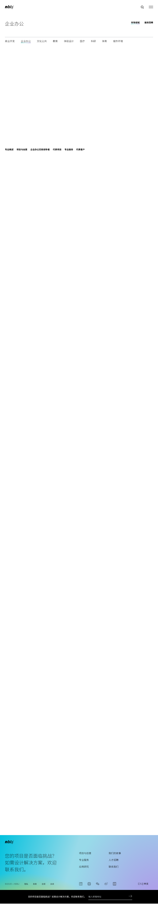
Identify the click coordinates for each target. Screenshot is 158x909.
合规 (43, 888)
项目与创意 (85, 858)
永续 (52, 888)
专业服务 (84, 865)
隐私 (26, 888)
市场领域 (135, 22)
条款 (35, 888)
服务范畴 (149, 22)
